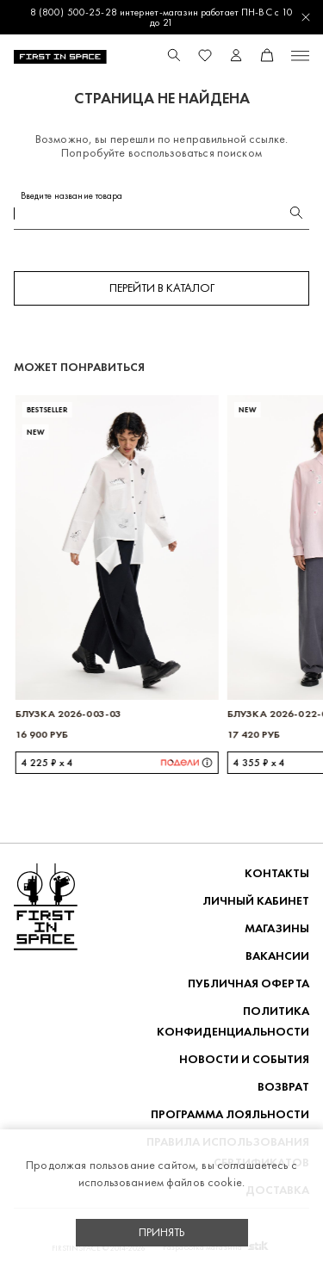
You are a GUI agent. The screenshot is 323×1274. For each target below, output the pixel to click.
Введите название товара (72, 195)
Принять (162, 1232)
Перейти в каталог (161, 288)
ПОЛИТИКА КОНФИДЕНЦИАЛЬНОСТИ (233, 1021)
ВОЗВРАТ (283, 1086)
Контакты (277, 873)
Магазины (277, 928)
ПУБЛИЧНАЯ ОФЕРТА (248, 983)
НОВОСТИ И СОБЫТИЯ (244, 1059)
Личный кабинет (255, 901)
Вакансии (277, 956)
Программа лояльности (230, 1114)
